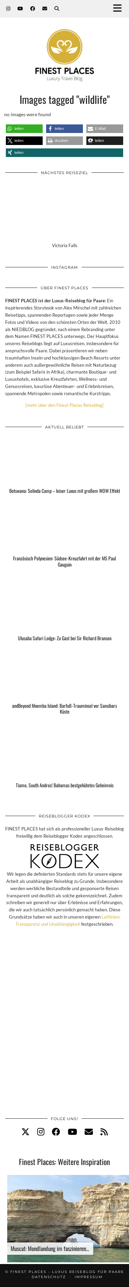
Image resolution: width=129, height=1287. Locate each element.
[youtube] (72, 1132)
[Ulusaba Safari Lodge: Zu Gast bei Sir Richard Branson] (64, 615)
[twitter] (25, 1132)
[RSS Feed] (104, 1132)
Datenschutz (49, 1277)
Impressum (89, 1277)
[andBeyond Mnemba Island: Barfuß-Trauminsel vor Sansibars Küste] (64, 689)
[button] (119, 8)
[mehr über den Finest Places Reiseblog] (64, 405)
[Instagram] (8, 8)
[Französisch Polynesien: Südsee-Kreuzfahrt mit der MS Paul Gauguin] (64, 541)
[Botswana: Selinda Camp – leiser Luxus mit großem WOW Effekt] (64, 468)
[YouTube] (20, 8)
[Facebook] (32, 8)
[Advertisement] (64, 1028)
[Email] (44, 8)
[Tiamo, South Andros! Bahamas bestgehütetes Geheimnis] (64, 762)
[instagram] (40, 1132)
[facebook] (56, 1132)
